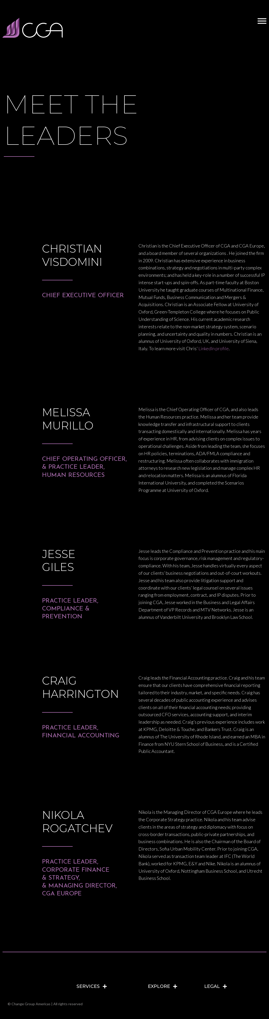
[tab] (109, 986)
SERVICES (88, 986)
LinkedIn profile (213, 348)
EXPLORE (159, 986)
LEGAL (212, 986)
